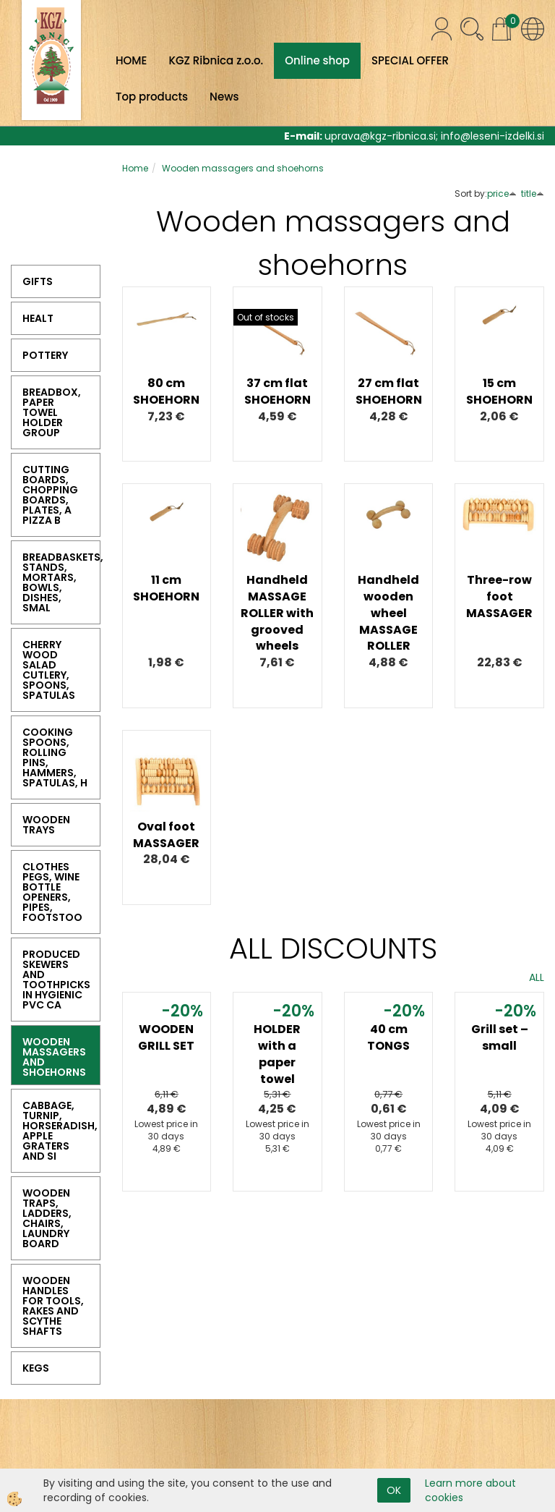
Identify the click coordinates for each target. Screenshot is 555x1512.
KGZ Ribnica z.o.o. (215, 60)
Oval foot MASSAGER (166, 834)
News (224, 96)
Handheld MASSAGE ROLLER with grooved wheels (277, 613)
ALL (536, 977)
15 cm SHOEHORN (499, 391)
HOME (131, 60)
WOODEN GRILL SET (166, 1037)
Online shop (317, 60)
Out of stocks (265, 317)
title (532, 193)
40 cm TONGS (388, 1037)
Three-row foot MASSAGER (499, 596)
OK (394, 1490)
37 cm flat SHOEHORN (277, 391)
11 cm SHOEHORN (166, 588)
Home (135, 168)
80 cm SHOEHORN (166, 391)
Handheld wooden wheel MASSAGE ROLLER (388, 613)
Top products (152, 96)
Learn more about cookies (470, 1490)
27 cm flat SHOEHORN (389, 391)
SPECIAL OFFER (410, 60)
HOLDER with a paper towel (277, 1054)
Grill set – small (499, 1037)
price (502, 193)
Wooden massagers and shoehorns (243, 168)
